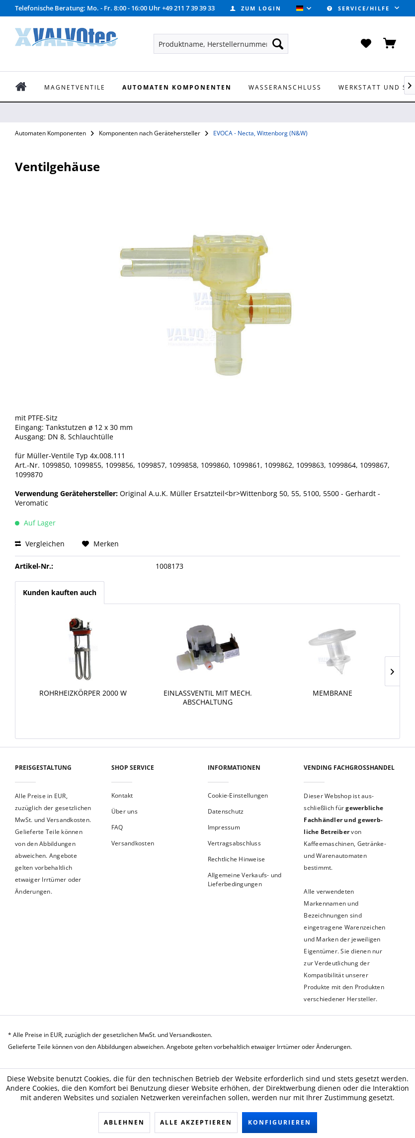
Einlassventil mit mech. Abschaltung (208, 698)
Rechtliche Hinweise (236, 859)
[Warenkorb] (390, 44)
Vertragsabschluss (234, 843)
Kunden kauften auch (59, 592)
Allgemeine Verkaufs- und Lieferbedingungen (245, 879)
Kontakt (122, 795)
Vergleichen (40, 543)
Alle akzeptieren (196, 1122)
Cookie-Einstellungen (238, 795)
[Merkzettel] (366, 44)
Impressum (224, 827)
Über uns (124, 811)
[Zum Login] (255, 8)
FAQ (117, 827)
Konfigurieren (279, 1122)
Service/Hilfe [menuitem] (359, 8)
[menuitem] (256, 8)
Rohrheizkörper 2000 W (83, 693)
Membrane (332, 693)
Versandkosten (132, 843)
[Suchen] (277, 44)
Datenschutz (226, 811)
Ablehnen (124, 1122)
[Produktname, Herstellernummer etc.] (221, 44)
